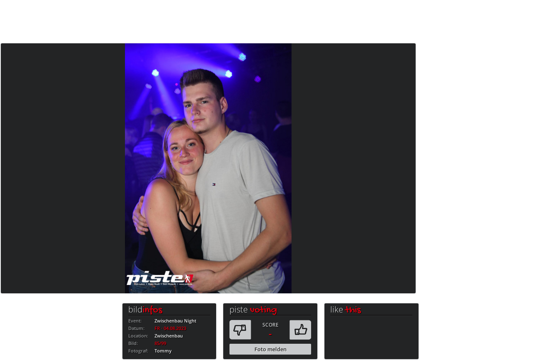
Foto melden (270, 349)
